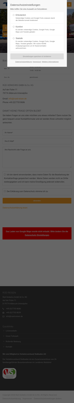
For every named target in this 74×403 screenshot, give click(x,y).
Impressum (37, 62)
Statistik (19, 38)
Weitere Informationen (50, 62)
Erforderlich (21, 15)
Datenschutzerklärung (23, 62)
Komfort (19, 27)
